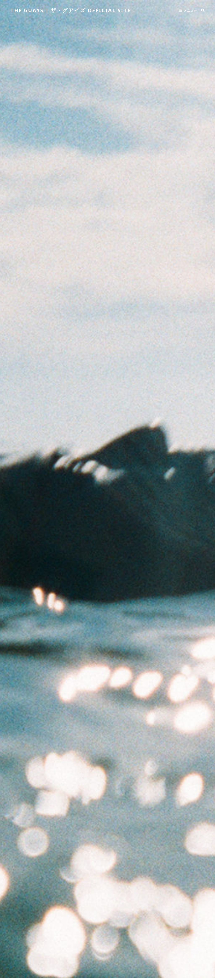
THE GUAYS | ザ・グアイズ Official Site (70, 10)
